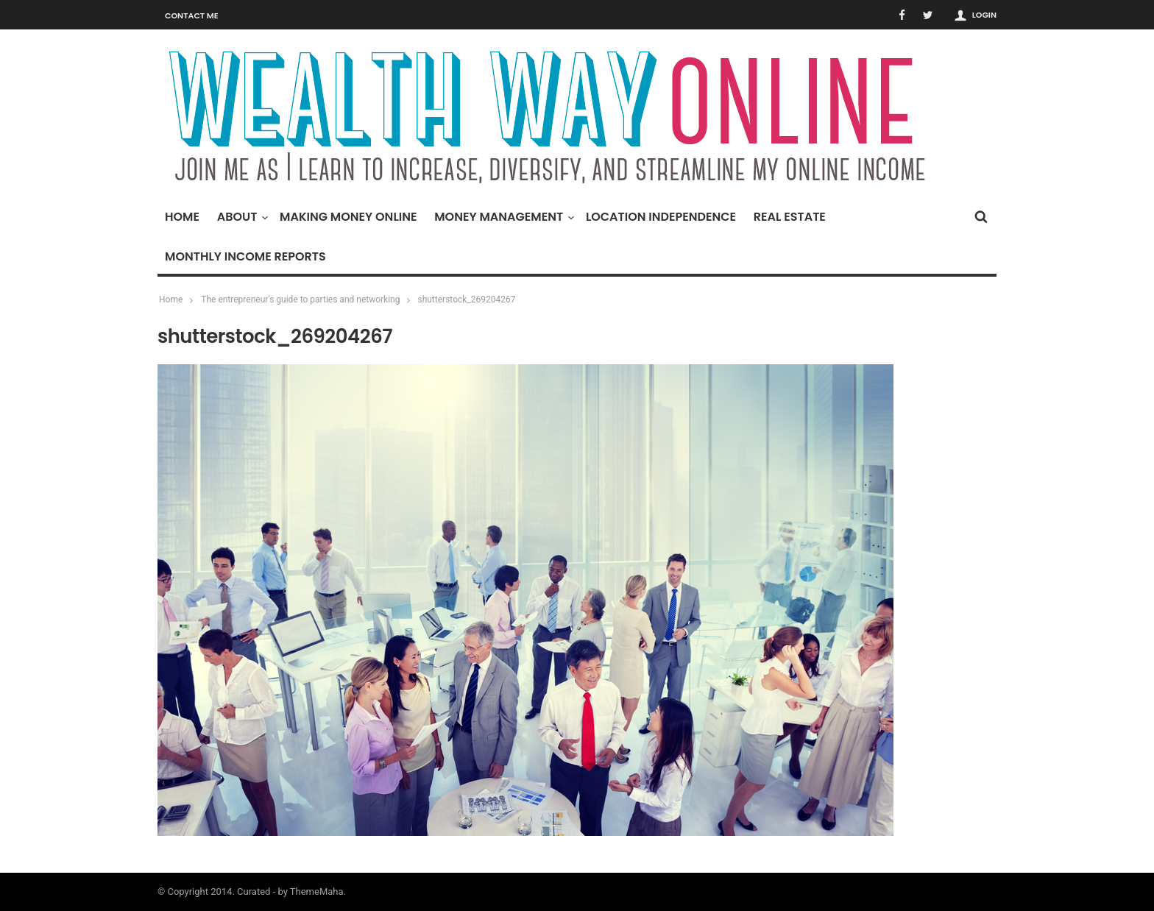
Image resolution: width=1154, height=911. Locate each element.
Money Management (502, 216)
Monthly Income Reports (245, 256)
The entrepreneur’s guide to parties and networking (300, 299)
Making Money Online (348, 216)
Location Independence (661, 216)
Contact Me (192, 15)
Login (984, 15)
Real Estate (790, 216)
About (241, 216)
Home (182, 216)
